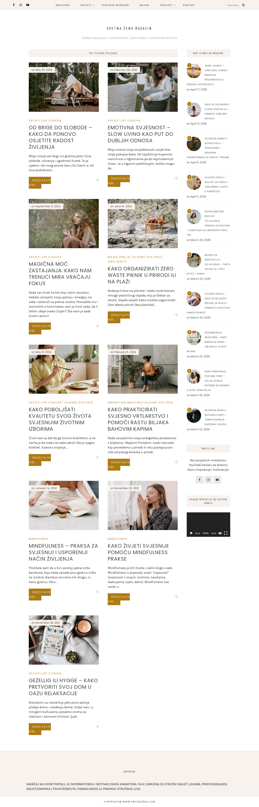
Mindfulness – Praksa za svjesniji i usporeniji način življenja (63, 673)
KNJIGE (144, 5)
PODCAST (166, 5)
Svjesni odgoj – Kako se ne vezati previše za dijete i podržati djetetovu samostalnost (208, 303)
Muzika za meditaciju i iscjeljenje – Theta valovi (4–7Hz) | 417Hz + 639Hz (208, 264)
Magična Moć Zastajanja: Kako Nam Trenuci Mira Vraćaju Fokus (60, 409)
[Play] (191, 533)
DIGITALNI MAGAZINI (115, 5)
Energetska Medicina (125, 529)
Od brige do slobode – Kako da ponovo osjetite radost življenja (60, 137)
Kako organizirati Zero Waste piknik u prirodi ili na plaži (142, 400)
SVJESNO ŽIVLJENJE (147, 381)
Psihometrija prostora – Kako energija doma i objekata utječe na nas (207, 342)
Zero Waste (117, 386)
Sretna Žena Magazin (129, 28)
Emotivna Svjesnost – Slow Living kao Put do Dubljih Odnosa (140, 134)
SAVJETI (85, 5)
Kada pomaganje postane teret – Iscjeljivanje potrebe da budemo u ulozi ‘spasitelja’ (208, 381)
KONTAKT (189, 5)
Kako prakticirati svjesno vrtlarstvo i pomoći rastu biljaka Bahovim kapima (138, 546)
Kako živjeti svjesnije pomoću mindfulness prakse (138, 677)
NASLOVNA (63, 5)
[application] (208, 524)
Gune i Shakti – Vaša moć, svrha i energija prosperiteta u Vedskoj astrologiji (207, 75)
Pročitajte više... (40, 183)
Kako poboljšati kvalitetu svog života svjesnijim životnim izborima (60, 541)
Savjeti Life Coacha (45, 120)
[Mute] (220, 533)
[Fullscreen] (226, 533)
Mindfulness (39, 659)
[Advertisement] (208, 627)
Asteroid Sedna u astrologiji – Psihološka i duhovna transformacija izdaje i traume (208, 148)
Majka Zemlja (119, 381)
